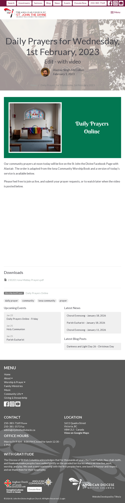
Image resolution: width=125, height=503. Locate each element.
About (8, 378)
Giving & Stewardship (15, 397)
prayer (63, 300)
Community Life (13, 393)
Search (11, 3)
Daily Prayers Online (37, 293)
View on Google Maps (76, 432)
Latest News (72, 308)
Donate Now (80, 3)
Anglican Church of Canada (16, 482)
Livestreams (24, 3)
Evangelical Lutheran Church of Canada (15, 489)
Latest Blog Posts (75, 339)
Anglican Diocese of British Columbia (93, 484)
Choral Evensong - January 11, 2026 (86, 329)
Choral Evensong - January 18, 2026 (86, 315)
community (28, 300)
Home (7, 374)
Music (7, 389)
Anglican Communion (41, 482)
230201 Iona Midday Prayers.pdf (24, 279)
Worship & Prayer (14, 382)
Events (67, 3)
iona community (46, 300)
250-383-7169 (97, 3)
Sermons (38, 3)
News (57, 3)
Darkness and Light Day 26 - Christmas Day (90, 346)
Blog (48, 3)
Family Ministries (13, 386)
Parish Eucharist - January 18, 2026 (86, 322)
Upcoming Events (15, 308)
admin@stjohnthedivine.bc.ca (19, 429)
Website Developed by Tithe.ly (106, 496)
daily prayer (11, 300)
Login (63, 498)
